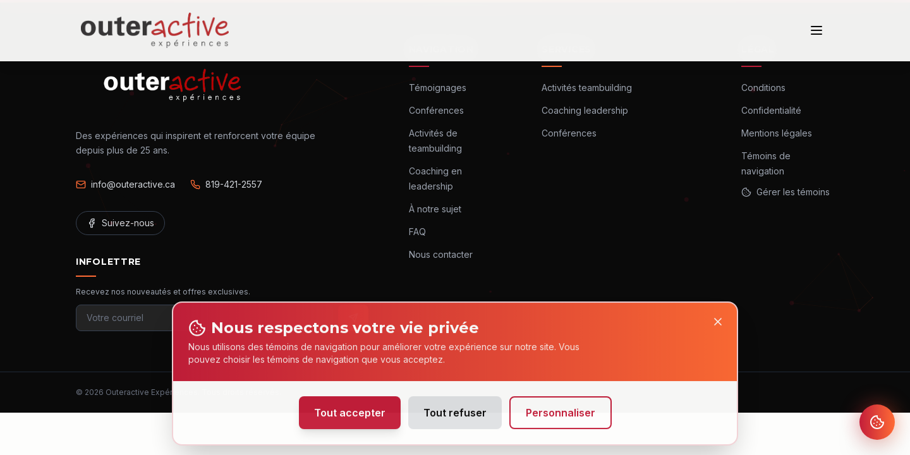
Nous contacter (441, 254)
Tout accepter (349, 417)
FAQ (417, 231)
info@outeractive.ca (125, 184)
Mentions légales (776, 133)
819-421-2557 (226, 184)
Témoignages (437, 87)
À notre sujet (435, 208)
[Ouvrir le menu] (816, 30)
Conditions (763, 87)
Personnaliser (560, 417)
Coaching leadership (585, 110)
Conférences (436, 110)
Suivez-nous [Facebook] (120, 222)
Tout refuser (455, 417)
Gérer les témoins (785, 191)
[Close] (718, 326)
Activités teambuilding (587, 87)
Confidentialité (771, 110)
